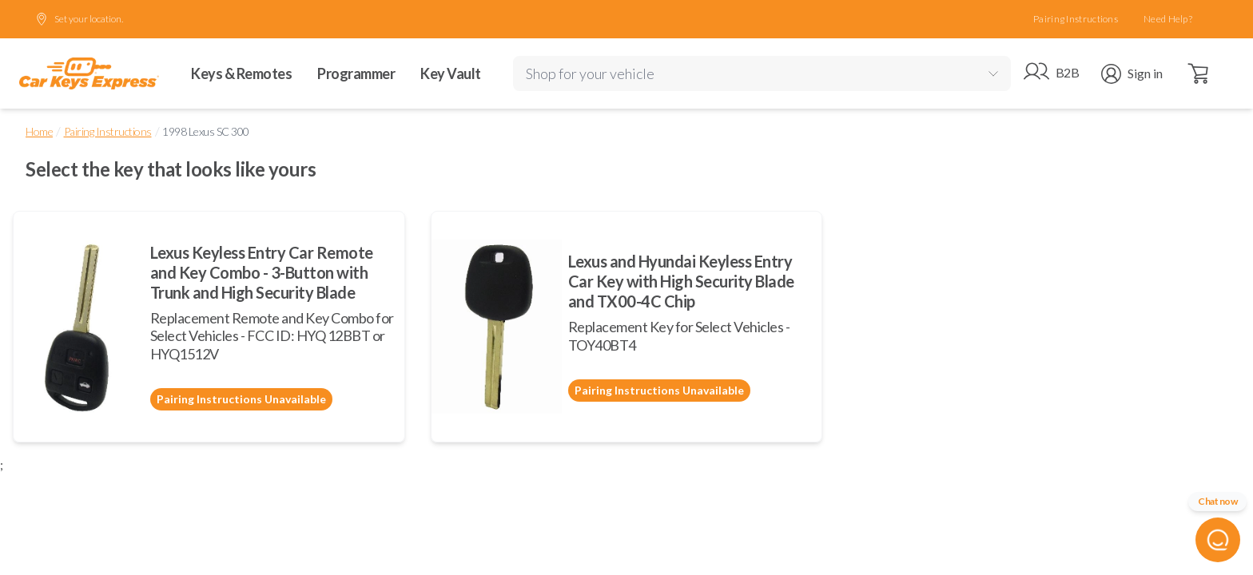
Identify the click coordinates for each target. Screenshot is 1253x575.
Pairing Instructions (1075, 19)
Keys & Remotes (241, 73)
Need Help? (1168, 19)
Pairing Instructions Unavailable (241, 399)
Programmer (356, 73)
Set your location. (79, 19)
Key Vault (450, 73)
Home (39, 131)
